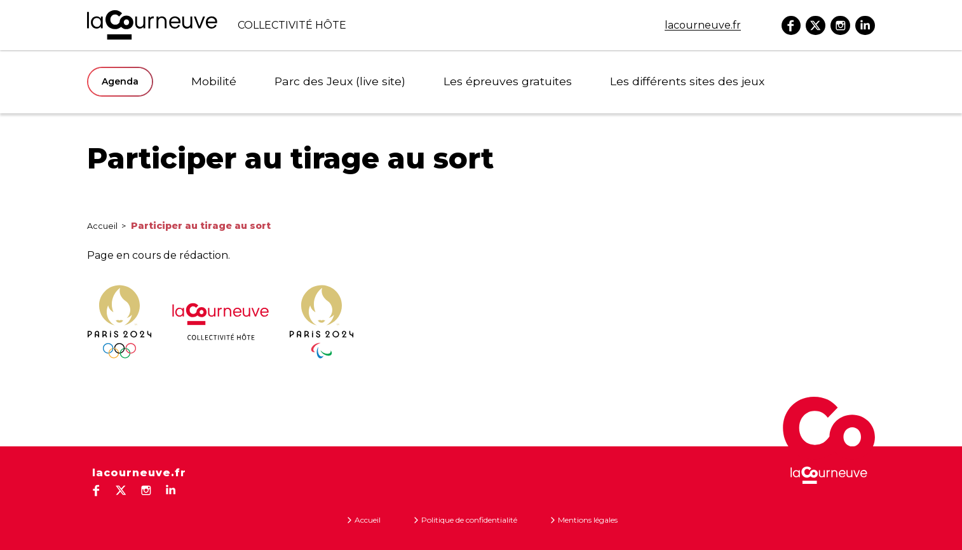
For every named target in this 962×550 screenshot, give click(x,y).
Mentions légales (588, 520)
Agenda (120, 81)
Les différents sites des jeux (626, 81)
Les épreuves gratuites (468, 81)
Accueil (102, 226)
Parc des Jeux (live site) (322, 81)
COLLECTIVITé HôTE (216, 25)
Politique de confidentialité (469, 520)
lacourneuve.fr (703, 25)
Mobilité (210, 81)
